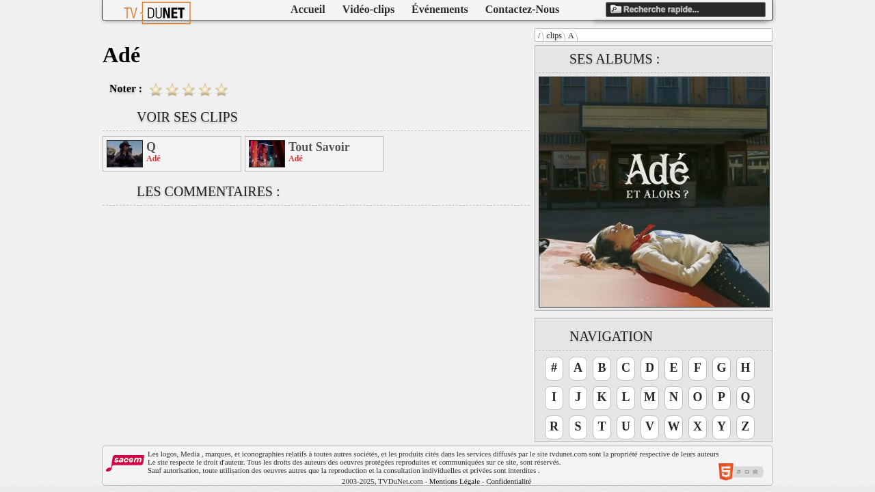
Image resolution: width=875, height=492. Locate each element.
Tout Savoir (319, 147)
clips (554, 35)
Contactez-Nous (522, 9)
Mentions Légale (454, 481)
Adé (153, 158)
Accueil (308, 9)
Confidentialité (508, 481)
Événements (440, 9)
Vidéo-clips (368, 9)
